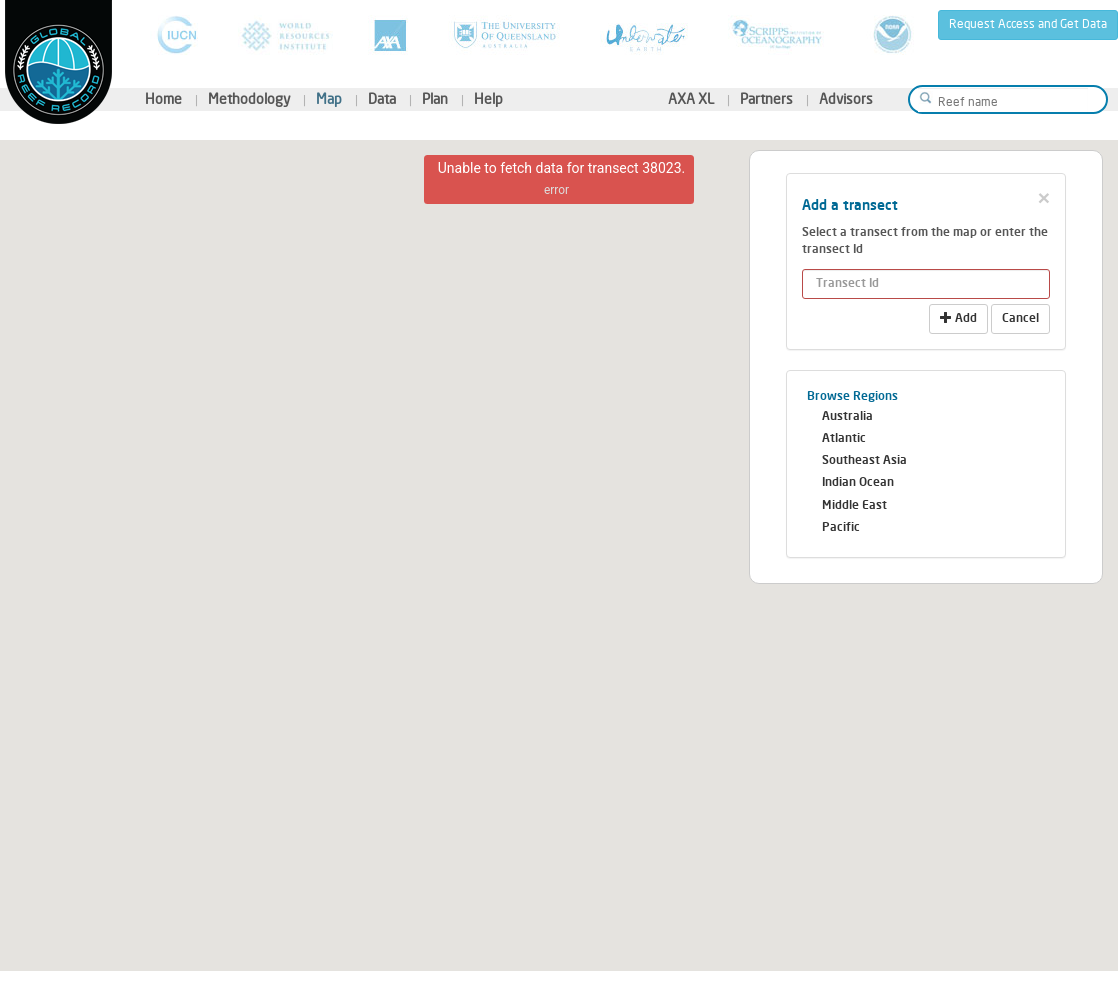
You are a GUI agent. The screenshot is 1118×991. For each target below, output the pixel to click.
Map (329, 99)
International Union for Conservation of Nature (176, 35)
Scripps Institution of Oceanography (779, 35)
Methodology (249, 99)
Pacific (841, 528)
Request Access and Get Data (1028, 24)
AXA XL (691, 99)
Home (163, 99)
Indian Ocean (858, 483)
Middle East (854, 506)
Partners (766, 99)
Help (488, 99)
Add (958, 318)
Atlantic (844, 439)
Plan (435, 99)
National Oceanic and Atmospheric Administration (893, 35)
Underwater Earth (646, 35)
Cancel (1020, 319)
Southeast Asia (864, 461)
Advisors (846, 99)
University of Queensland (506, 35)
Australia (847, 417)
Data (382, 99)
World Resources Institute (285, 35)
